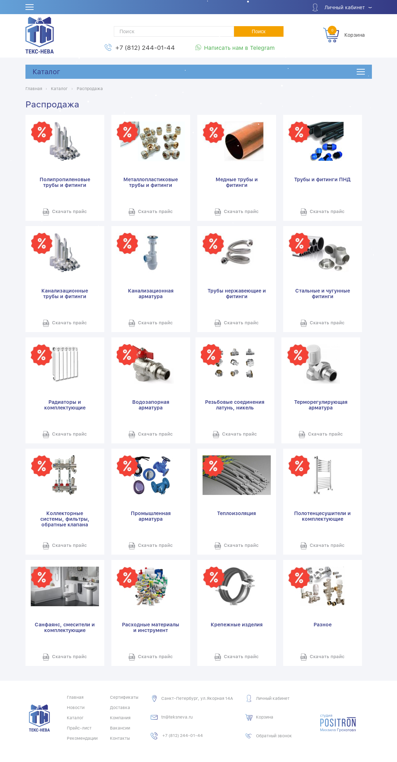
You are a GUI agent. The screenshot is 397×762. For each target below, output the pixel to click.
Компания (120, 717)
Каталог (46, 71)
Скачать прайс (69, 211)
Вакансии (120, 728)
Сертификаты (124, 697)
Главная (75, 697)
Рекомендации (82, 738)
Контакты (120, 738)
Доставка (120, 707)
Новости (75, 707)
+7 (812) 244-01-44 (145, 47)
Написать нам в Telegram (239, 48)
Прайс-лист (79, 728)
